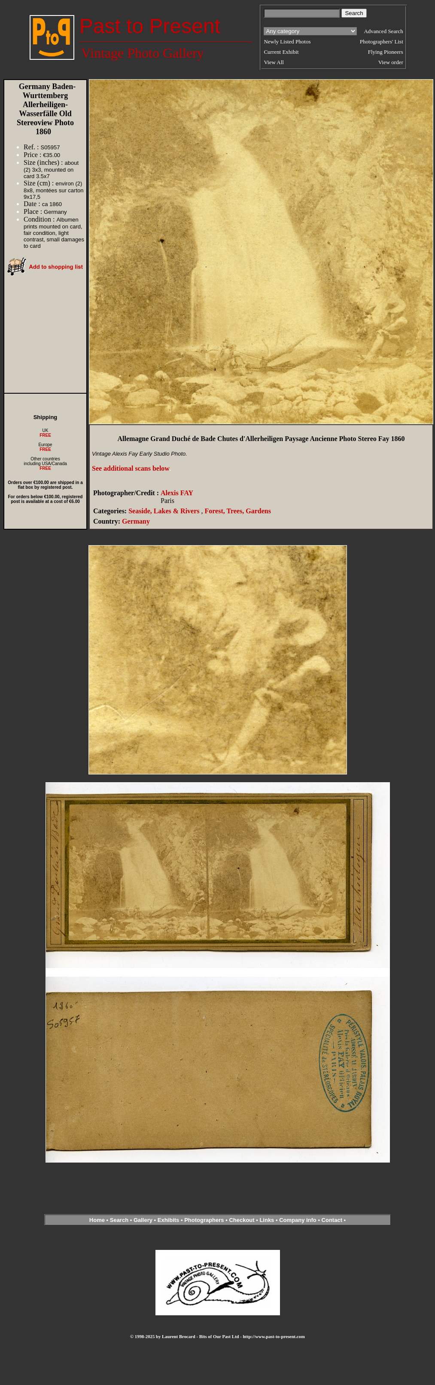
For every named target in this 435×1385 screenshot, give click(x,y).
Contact (332, 1220)
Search (119, 1220)
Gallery (143, 1220)
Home (97, 1220)
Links (266, 1220)
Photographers (204, 1220)
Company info (298, 1220)
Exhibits (168, 1220)
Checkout (241, 1220)
